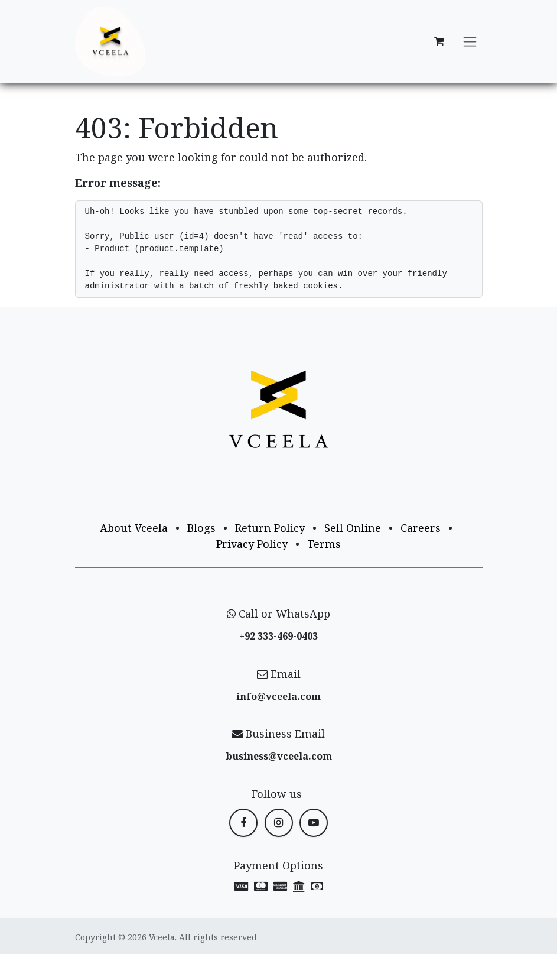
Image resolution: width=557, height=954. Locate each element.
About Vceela (134, 528)
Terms (324, 544)
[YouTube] (313, 823)
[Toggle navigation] (470, 41)
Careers (420, 528)
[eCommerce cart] (439, 41)
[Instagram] (279, 823)
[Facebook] (243, 823)
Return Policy (270, 528)
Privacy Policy (252, 544)
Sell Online (352, 528)
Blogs (201, 528)
